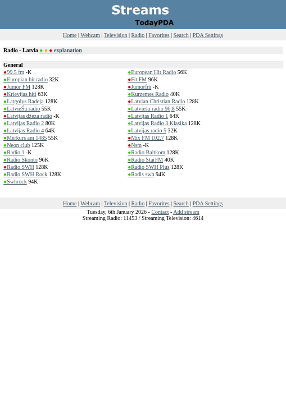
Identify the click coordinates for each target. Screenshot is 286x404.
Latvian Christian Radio (156, 101)
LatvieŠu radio (21, 108)
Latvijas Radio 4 (23, 130)
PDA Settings (208, 35)
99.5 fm (13, 72)
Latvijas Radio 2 (23, 123)
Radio (137, 35)
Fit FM (137, 79)
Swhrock (15, 181)
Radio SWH (18, 167)
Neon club (16, 145)
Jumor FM (16, 87)
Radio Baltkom (146, 152)
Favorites (158, 35)
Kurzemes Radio (148, 94)
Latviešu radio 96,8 (151, 108)
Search (181, 35)
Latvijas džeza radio (27, 116)
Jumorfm (139, 87)
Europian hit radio (25, 79)
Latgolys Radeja (23, 101)
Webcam (90, 35)
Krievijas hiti (20, 94)
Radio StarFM (145, 160)
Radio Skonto (20, 160)
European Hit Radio (152, 72)
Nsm (135, 145)
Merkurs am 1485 (25, 138)
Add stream (186, 212)
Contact (160, 212)
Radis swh (141, 174)
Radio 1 (13, 152)
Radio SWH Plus (148, 167)
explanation (60, 50)
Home (69, 35)
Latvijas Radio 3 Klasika (157, 123)
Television (116, 35)
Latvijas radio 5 (147, 130)
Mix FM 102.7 (146, 138)
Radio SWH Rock (25, 174)
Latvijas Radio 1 (148, 116)
